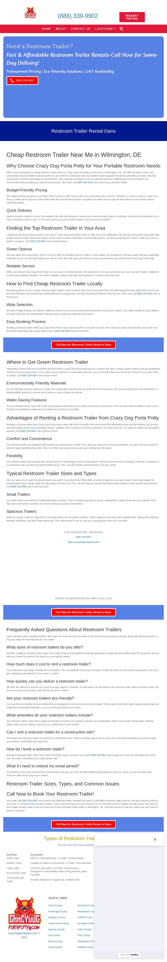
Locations (104, 28)
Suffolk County (84, 917)
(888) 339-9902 (78, 16)
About (61, 28)
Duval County (55, 947)
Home (46, 28)
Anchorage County (57, 911)
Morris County (55, 941)
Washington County (87, 911)
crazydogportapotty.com (22, 933)
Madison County (56, 929)
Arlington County (56, 917)
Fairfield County (85, 947)
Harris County (55, 905)
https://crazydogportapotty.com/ (83, 542)
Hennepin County (86, 923)
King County (83, 935)
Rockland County (86, 905)
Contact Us (81, 28)
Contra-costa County (58, 923)
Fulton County (84, 929)
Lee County (54, 935)
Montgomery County (87, 941)
